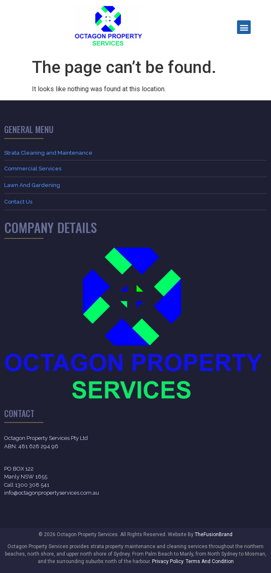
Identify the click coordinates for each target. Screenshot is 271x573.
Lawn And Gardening (32, 185)
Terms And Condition (210, 561)
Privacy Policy (167, 561)
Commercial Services (32, 168)
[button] (244, 27)
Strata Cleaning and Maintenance (48, 153)
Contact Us (18, 202)
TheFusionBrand (213, 534)
